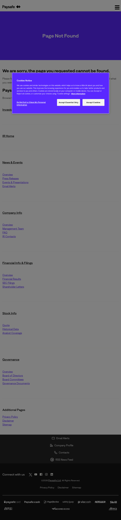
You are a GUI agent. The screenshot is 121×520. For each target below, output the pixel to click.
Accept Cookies (93, 102)
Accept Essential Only (68, 102)
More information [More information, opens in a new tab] (78, 94)
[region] (60, 93)
